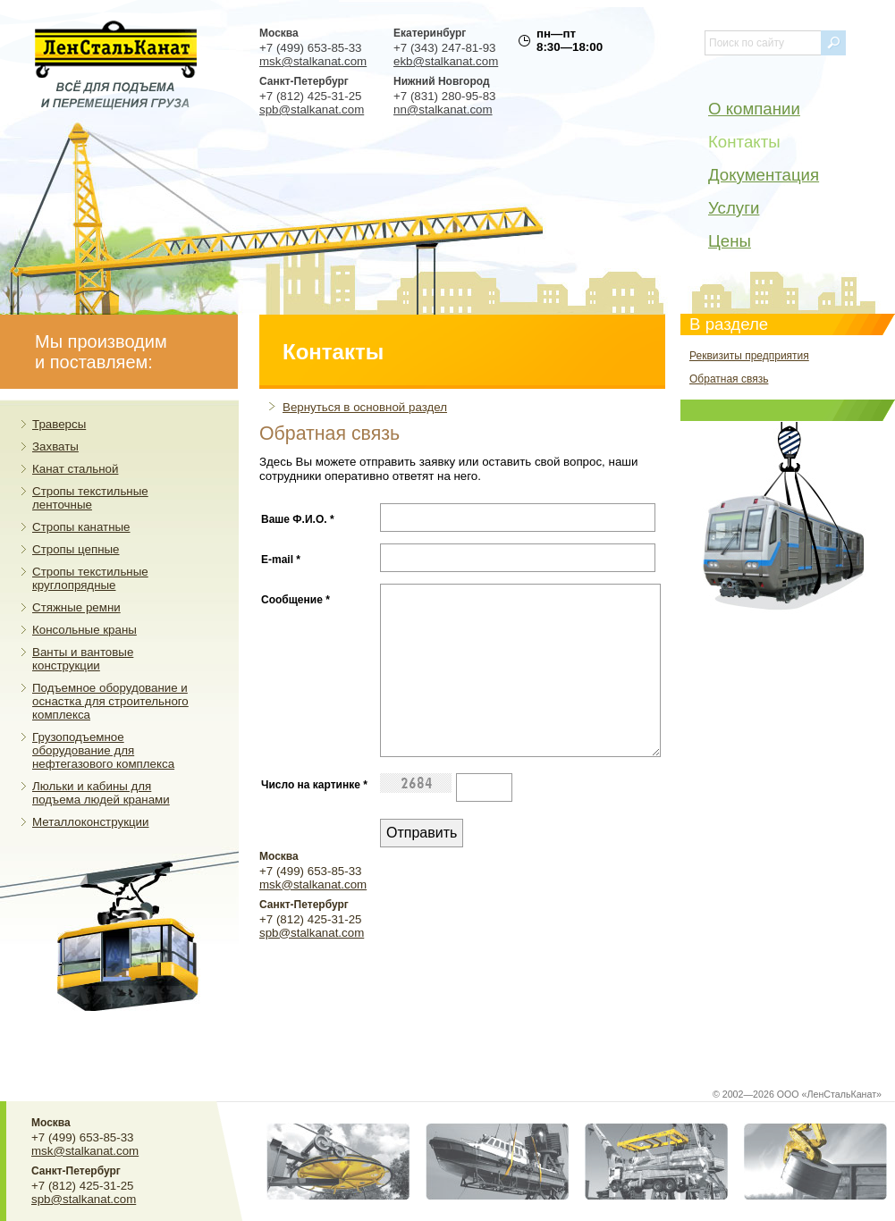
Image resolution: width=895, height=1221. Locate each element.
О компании (754, 108)
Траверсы (59, 424)
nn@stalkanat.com (443, 109)
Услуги (733, 207)
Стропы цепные (76, 549)
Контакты (744, 141)
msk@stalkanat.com (313, 61)
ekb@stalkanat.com (445, 61)
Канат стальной (75, 469)
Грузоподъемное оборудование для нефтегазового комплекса (103, 750)
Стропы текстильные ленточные (90, 497)
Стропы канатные (81, 527)
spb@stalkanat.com (311, 109)
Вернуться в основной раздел (365, 407)
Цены (729, 241)
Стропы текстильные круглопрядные (90, 578)
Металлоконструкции (90, 822)
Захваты (55, 446)
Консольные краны (84, 629)
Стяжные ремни (76, 607)
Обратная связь (728, 379)
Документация (763, 174)
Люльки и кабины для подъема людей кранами (101, 792)
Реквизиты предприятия (749, 355)
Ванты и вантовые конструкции (82, 658)
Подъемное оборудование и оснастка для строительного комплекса (110, 701)
